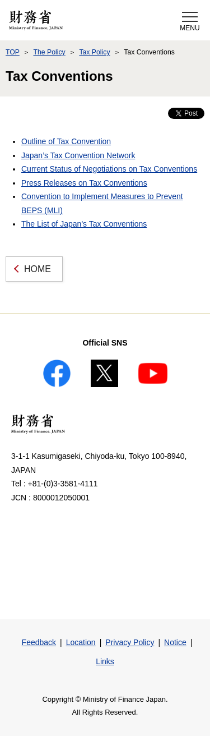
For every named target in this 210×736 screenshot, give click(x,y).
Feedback (39, 642)
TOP (13, 52)
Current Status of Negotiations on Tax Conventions (109, 168)
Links (105, 661)
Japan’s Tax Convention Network (78, 155)
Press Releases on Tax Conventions (84, 182)
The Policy (49, 52)
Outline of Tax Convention (66, 141)
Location (81, 642)
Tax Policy (94, 52)
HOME (37, 269)
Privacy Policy (129, 642)
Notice (175, 642)
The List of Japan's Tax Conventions (84, 223)
